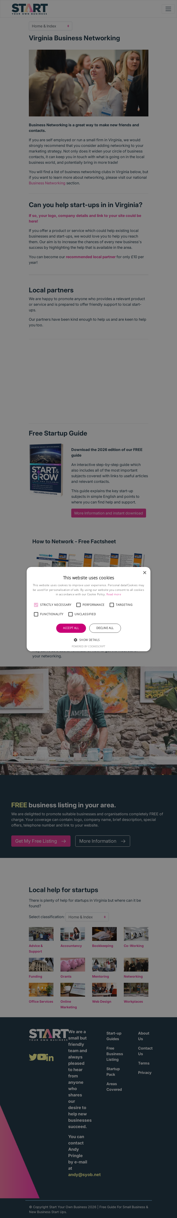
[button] (36, 605)
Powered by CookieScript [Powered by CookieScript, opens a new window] (88, 646)
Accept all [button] (71, 628)
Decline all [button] (104, 628)
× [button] (144, 572)
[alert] (88, 609)
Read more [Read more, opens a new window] (113, 594)
